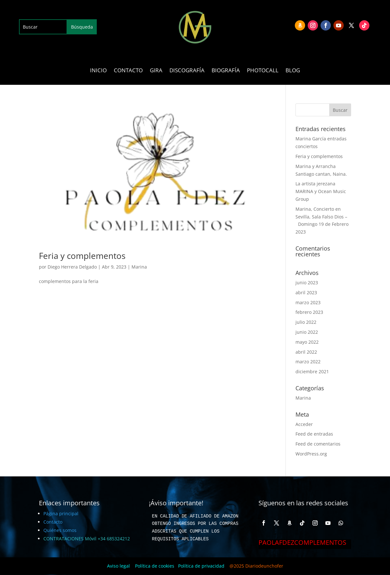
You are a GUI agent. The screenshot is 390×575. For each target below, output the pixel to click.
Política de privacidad (201, 566)
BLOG (293, 71)
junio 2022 (306, 332)
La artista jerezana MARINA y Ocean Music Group (320, 191)
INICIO (98, 71)
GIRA (156, 71)
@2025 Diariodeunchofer (256, 566)
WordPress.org (311, 454)
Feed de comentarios (317, 444)
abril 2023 (306, 292)
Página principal (60, 513)
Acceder (304, 424)
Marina (139, 267)
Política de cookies (154, 566)
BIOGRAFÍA (226, 71)
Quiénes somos (60, 530)
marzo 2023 (308, 302)
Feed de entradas (314, 434)
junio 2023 (306, 282)
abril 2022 (306, 352)
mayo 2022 (307, 342)
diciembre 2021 (312, 371)
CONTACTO (128, 71)
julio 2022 (305, 322)
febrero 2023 (309, 312)
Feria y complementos (82, 255)
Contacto (52, 522)
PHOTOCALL (262, 71)
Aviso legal (118, 566)
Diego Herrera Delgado (72, 267)
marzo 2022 (308, 361)
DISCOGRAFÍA (186, 71)
